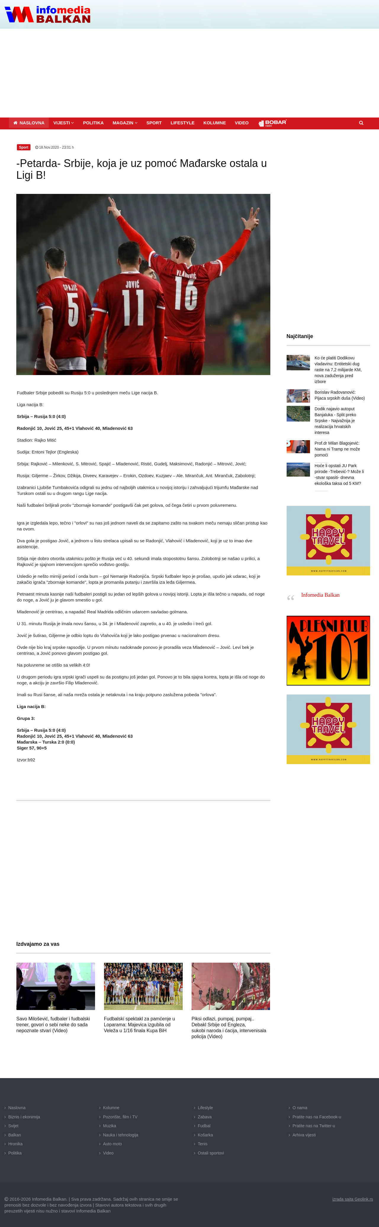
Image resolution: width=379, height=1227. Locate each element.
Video (108, 1153)
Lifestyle (205, 1107)
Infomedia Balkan (320, 595)
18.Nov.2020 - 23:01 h (54, 147)
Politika (15, 1153)
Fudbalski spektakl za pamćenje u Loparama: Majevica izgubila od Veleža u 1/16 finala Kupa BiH (139, 1024)
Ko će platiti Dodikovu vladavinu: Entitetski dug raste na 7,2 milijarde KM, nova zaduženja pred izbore (338, 370)
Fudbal (204, 1125)
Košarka (205, 1135)
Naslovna (16, 1107)
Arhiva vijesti (304, 1135)
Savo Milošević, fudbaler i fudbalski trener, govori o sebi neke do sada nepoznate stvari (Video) (53, 1024)
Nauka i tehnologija (120, 1135)
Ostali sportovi (211, 1153)
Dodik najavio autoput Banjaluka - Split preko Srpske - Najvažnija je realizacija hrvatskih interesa (335, 420)
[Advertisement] (189, 73)
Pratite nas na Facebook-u (317, 1117)
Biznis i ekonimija (24, 1117)
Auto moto (112, 1143)
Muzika (109, 1125)
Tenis (203, 1143)
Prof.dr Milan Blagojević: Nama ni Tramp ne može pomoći (337, 449)
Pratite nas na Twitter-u (314, 1125)
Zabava (205, 1117)
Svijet (13, 1125)
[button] (63, 123)
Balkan (14, 1135)
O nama (300, 1107)
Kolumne (111, 1107)
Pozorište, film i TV (120, 1117)
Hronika (15, 1143)
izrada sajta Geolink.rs (352, 1199)
